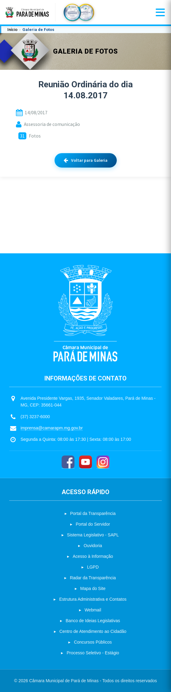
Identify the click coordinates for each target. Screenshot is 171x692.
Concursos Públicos (93, 642)
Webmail (93, 609)
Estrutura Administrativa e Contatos (92, 599)
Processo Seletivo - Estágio (92, 652)
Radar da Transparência (93, 577)
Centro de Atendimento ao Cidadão (93, 631)
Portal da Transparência (93, 513)
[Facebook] (68, 462)
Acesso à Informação (93, 556)
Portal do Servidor (93, 524)
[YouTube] (85, 462)
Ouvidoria (93, 545)
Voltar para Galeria (86, 160)
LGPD (93, 567)
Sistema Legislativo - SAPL (93, 534)
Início (12, 29)
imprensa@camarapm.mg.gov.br (52, 427)
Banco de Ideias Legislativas (93, 620)
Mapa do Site (93, 588)
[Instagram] (103, 462)
